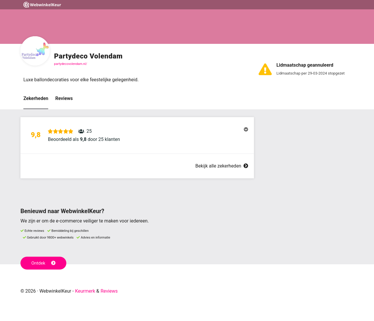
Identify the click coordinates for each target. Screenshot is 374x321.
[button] (137, 135)
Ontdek (43, 263)
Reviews (64, 98)
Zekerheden (35, 98)
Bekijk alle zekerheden (221, 166)
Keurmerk (85, 291)
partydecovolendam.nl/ (70, 64)
